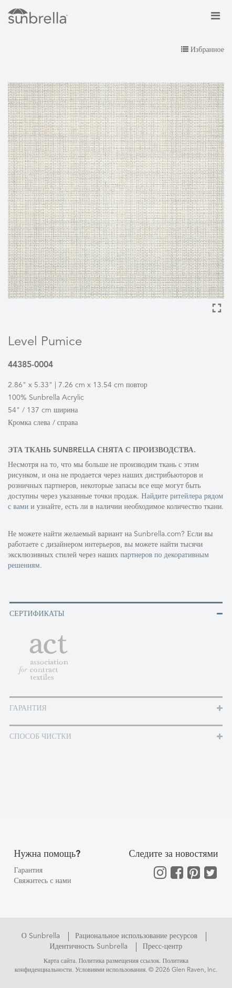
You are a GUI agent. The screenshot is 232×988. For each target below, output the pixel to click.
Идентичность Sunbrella (90, 946)
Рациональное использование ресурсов (137, 936)
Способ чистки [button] (40, 736)
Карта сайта (60, 961)
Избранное (202, 50)
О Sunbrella (42, 936)
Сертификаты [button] (37, 614)
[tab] (116, 613)
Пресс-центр (163, 946)
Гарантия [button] (28, 708)
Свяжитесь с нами (42, 881)
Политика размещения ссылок (119, 961)
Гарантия (28, 870)
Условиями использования (110, 970)
